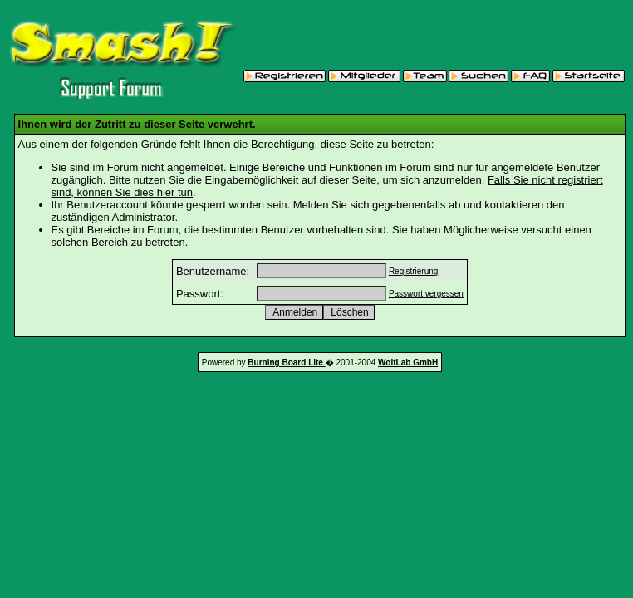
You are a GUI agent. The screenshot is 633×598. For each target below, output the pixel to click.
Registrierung (413, 271)
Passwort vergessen (426, 293)
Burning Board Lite (286, 362)
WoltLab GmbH (408, 362)
